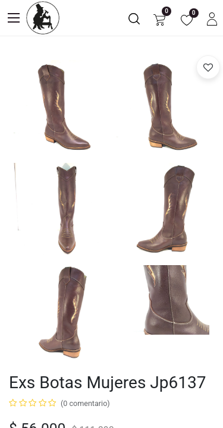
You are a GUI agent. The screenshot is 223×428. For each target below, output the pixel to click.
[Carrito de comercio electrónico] (159, 18)
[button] (208, 67)
